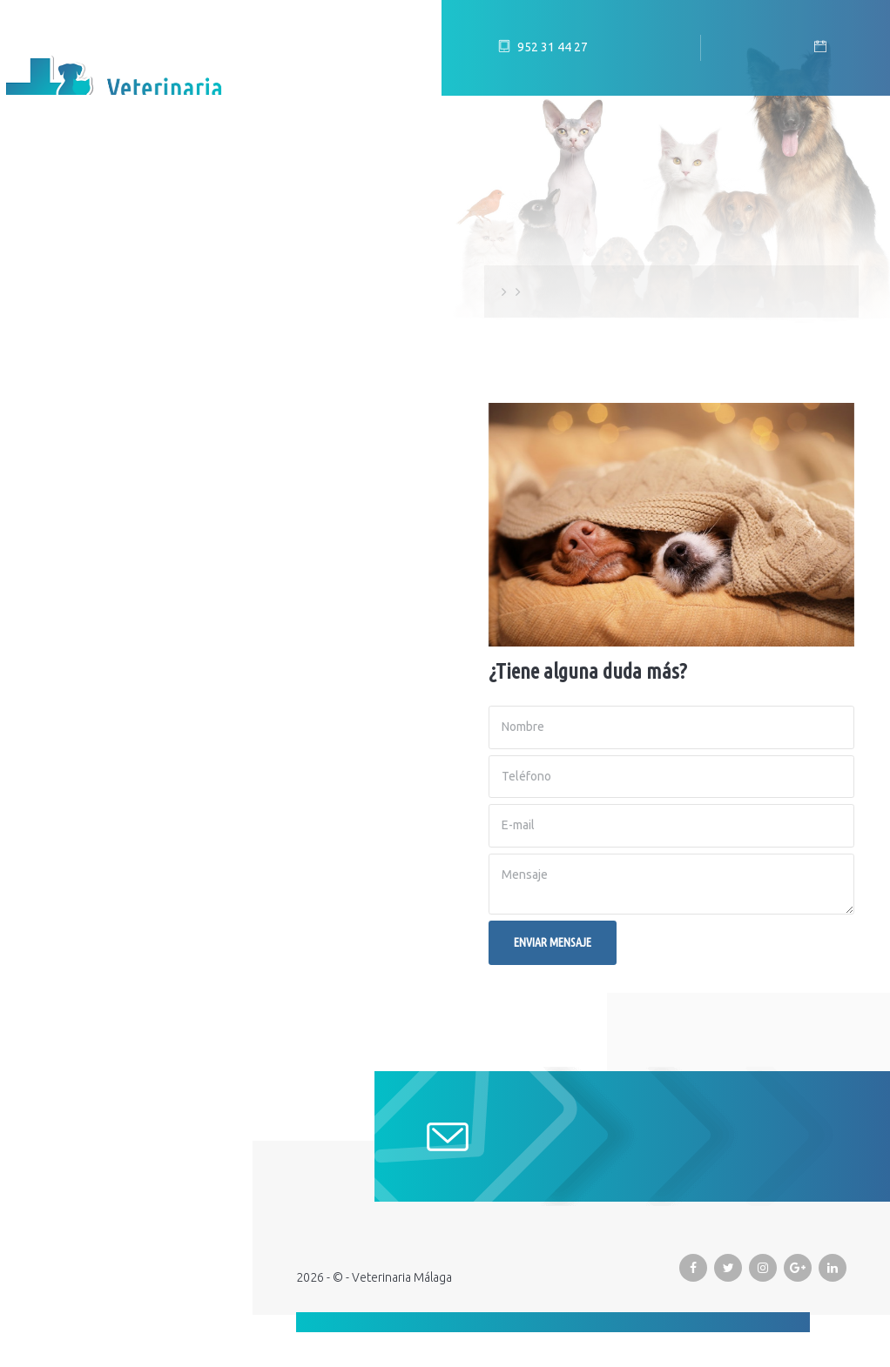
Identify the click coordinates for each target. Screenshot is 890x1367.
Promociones (71, 399)
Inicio (41, 225)
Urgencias (58, 443)
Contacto (58, 486)
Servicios (55, 356)
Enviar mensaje (552, 942)
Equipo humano (79, 269)
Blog (39, 312)
